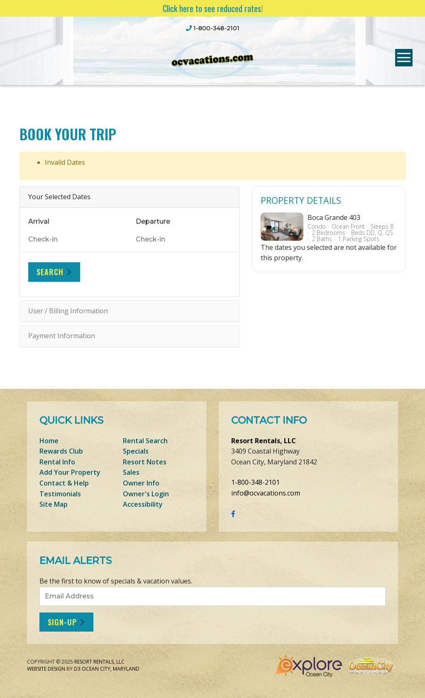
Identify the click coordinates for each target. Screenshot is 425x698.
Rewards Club (61, 451)
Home (49, 440)
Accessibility (143, 504)
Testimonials (60, 493)
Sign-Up (62, 622)
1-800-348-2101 (255, 482)
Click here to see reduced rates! (213, 8)
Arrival (38, 221)
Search (50, 271)
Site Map (53, 504)
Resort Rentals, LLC (263, 440)
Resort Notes (144, 461)
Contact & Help (64, 483)
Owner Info (141, 483)
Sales (131, 472)
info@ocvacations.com (265, 493)
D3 (77, 668)
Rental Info (57, 461)
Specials (136, 451)
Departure (153, 221)
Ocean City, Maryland (110, 668)
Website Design (46, 668)
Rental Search (145, 440)
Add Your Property (69, 472)
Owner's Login (146, 493)
